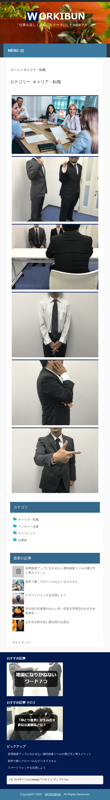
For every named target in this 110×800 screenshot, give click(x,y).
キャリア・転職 (28, 519)
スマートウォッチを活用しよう (45, 595)
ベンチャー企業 (28, 526)
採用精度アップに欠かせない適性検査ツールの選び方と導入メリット (49, 754)
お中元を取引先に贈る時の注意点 (47, 622)
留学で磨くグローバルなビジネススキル (51, 581)
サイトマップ (21, 642)
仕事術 (22, 540)
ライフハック (27, 533)
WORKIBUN (53, 794)
